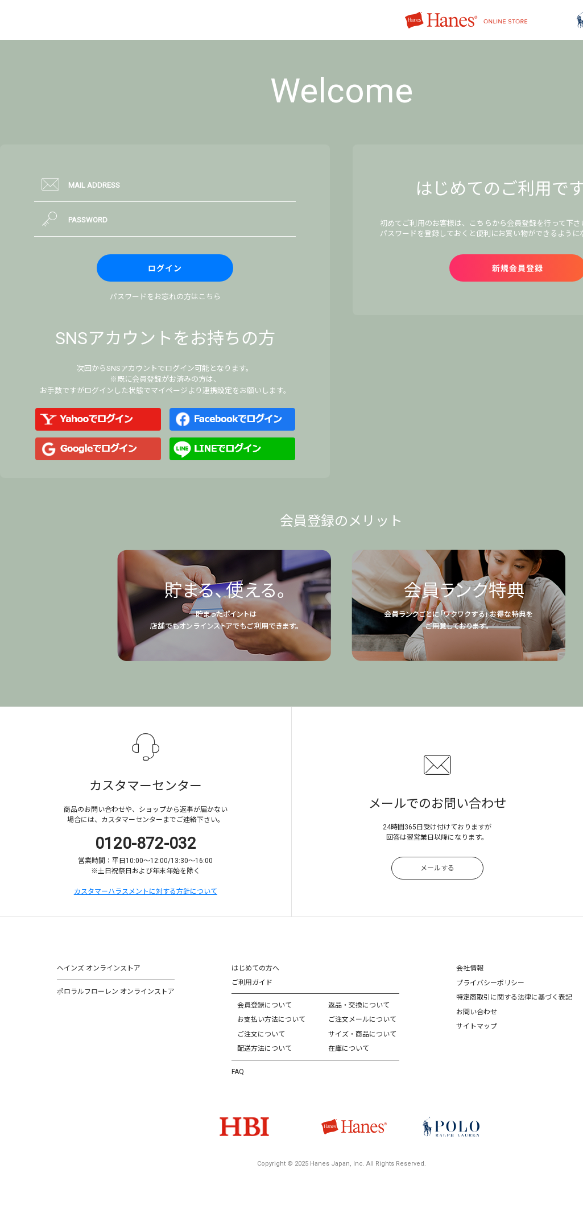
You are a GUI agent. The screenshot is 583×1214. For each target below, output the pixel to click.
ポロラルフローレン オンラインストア (116, 992)
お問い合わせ (476, 1012)
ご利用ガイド (251, 982)
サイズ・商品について (362, 1034)
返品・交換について (359, 1005)
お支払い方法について (271, 1019)
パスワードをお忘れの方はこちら (165, 296)
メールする (437, 868)
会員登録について (264, 1005)
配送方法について (264, 1048)
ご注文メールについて (362, 1019)
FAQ (237, 1072)
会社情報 (469, 968)
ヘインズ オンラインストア (98, 968)
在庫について (348, 1048)
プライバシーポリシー (490, 983)
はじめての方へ (255, 968)
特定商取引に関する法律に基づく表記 (514, 997)
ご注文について (261, 1034)
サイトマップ (476, 1026)
